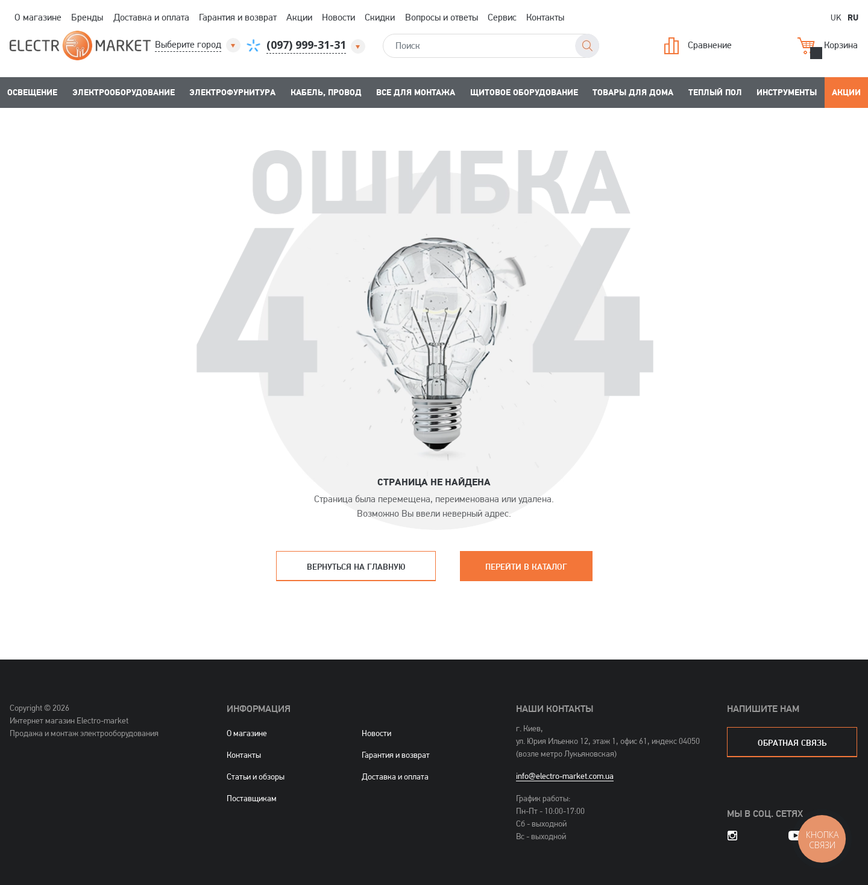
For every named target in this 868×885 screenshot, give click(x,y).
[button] (198, 45)
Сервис (502, 17)
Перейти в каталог (526, 566)
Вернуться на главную (356, 566)
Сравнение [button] (698, 45)
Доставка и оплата (151, 17)
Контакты (545, 17)
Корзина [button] (827, 45)
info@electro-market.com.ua (565, 776)
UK (836, 17)
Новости (338, 17)
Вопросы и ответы (441, 17)
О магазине (37, 17)
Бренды (87, 17)
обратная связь (792, 742)
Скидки (380, 17)
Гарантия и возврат (238, 17)
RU (853, 17)
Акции (299, 17)
